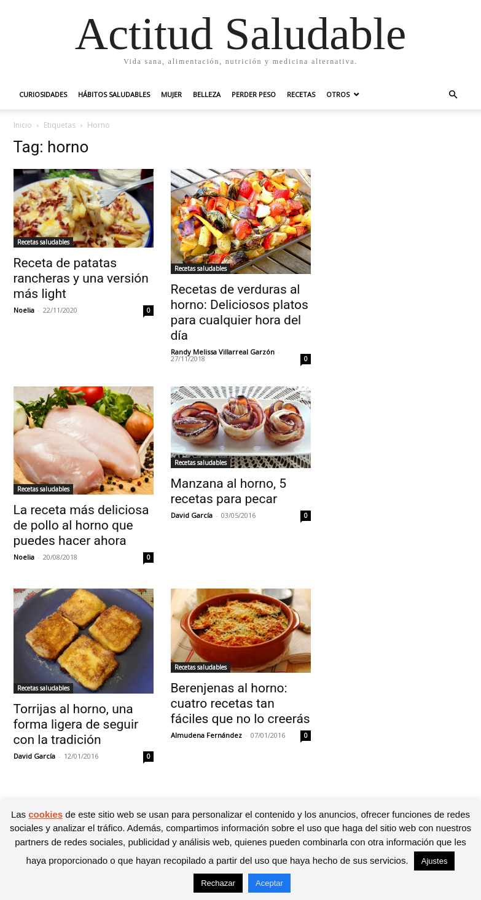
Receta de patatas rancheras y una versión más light (81, 278)
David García (192, 515)
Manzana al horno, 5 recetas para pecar (229, 491)
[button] (453, 95)
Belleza (207, 94)
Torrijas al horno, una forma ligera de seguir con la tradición (76, 724)
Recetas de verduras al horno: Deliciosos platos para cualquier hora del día (239, 312)
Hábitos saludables (114, 94)
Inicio (23, 125)
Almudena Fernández (206, 735)
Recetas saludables (43, 242)
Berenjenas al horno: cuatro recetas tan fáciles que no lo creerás (240, 703)
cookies (45, 814)
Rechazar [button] (218, 883)
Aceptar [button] (269, 883)
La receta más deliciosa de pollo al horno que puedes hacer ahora (81, 525)
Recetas (301, 94)
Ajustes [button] (434, 861)
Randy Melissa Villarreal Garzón (223, 351)
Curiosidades (43, 94)
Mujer (171, 94)
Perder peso (254, 94)
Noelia (24, 310)
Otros (338, 94)
